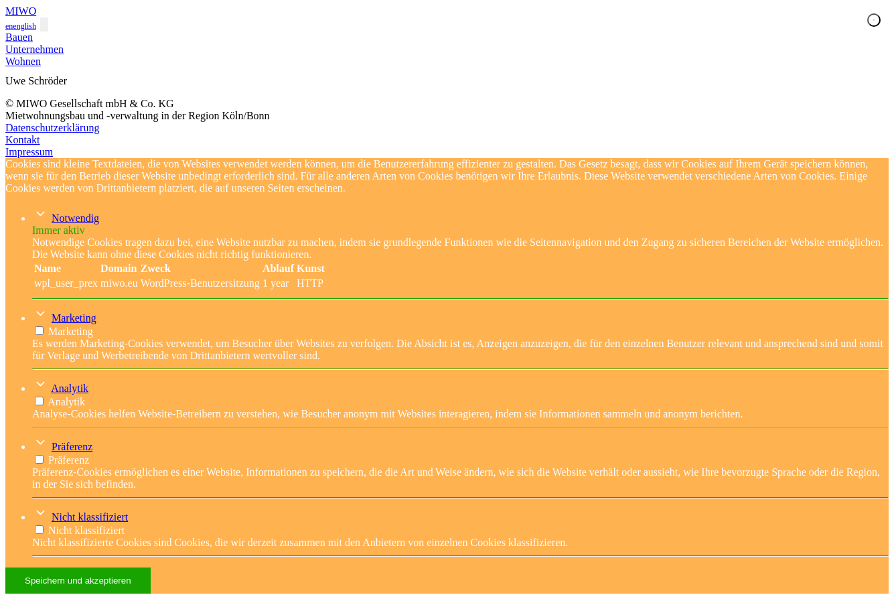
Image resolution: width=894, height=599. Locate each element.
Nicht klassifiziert (90, 517)
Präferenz (72, 446)
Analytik (69, 388)
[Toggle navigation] (44, 24)
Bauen (19, 37)
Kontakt (22, 139)
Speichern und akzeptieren (78, 581)
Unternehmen (34, 49)
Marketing (74, 318)
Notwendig (75, 218)
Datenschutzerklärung (52, 127)
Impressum (29, 151)
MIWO (20, 11)
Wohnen (23, 61)
